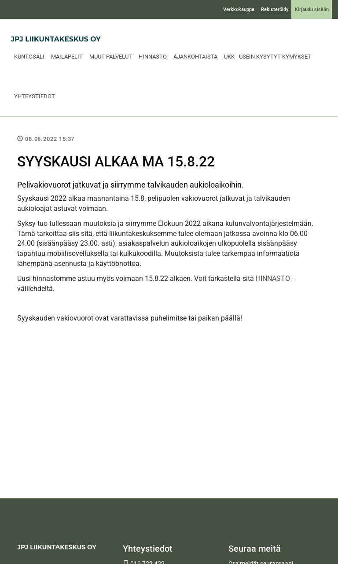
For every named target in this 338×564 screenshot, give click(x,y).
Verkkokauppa (238, 9)
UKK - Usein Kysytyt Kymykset (267, 56)
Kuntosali (29, 56)
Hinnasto (153, 56)
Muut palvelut (110, 56)
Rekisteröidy (274, 9)
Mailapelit (67, 56)
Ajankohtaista (195, 56)
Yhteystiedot (34, 96)
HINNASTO (273, 278)
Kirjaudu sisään (312, 9)
